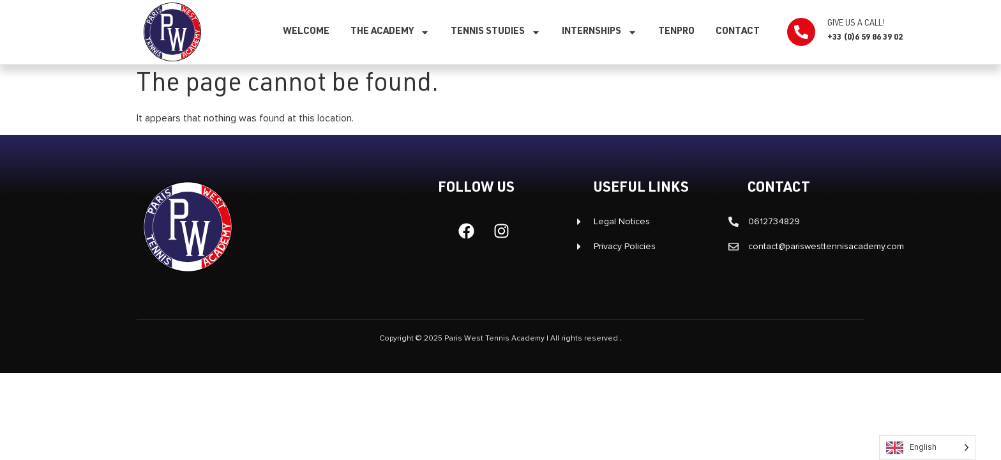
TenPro (676, 31)
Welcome (306, 31)
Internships (599, 32)
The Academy (390, 32)
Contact (738, 31)
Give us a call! (856, 24)
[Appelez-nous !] (801, 32)
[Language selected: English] (927, 447)
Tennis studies (496, 32)
